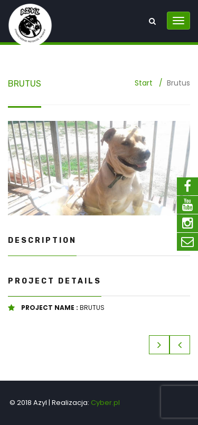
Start (144, 83)
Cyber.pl (105, 403)
